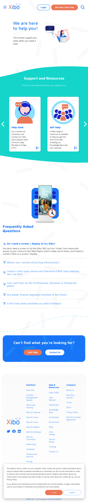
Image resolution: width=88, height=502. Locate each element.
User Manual (52, 398)
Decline (72, 492)
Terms (69, 402)
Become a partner (70, 396)
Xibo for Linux (32, 417)
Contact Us (54, 352)
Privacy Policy (72, 412)
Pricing (29, 461)
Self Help (55, 127)
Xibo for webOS (32, 427)
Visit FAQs (33, 352)
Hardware (30, 449)
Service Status (52, 440)
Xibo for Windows (33, 432)
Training (52, 446)
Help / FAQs (54, 392)
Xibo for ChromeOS (31, 438)
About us (70, 390)
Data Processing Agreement (73, 418)
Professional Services (31, 455)
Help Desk (17, 127)
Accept (53, 492)
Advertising (31, 444)
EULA (68, 407)
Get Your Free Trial (64, 7)
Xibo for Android (33, 412)
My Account (54, 422)
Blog (51, 427)
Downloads (54, 405)
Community (54, 417)
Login (43, 7)
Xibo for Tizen (32, 422)
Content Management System (32, 397)
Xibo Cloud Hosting (30, 406)
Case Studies (52, 433)
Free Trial (30, 390)
